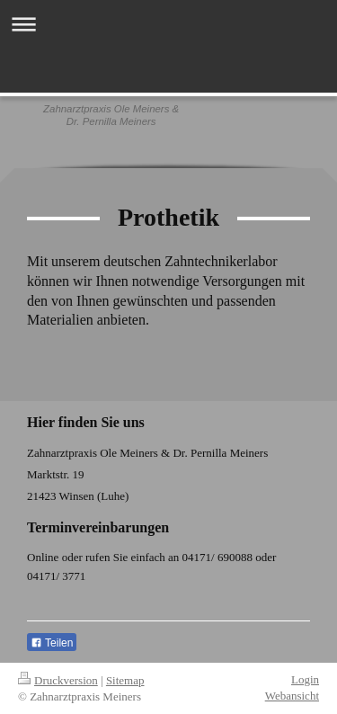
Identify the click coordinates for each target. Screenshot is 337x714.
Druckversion (58, 680)
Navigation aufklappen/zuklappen (168, 23)
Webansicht (292, 695)
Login (305, 679)
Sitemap (125, 680)
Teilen (52, 643)
